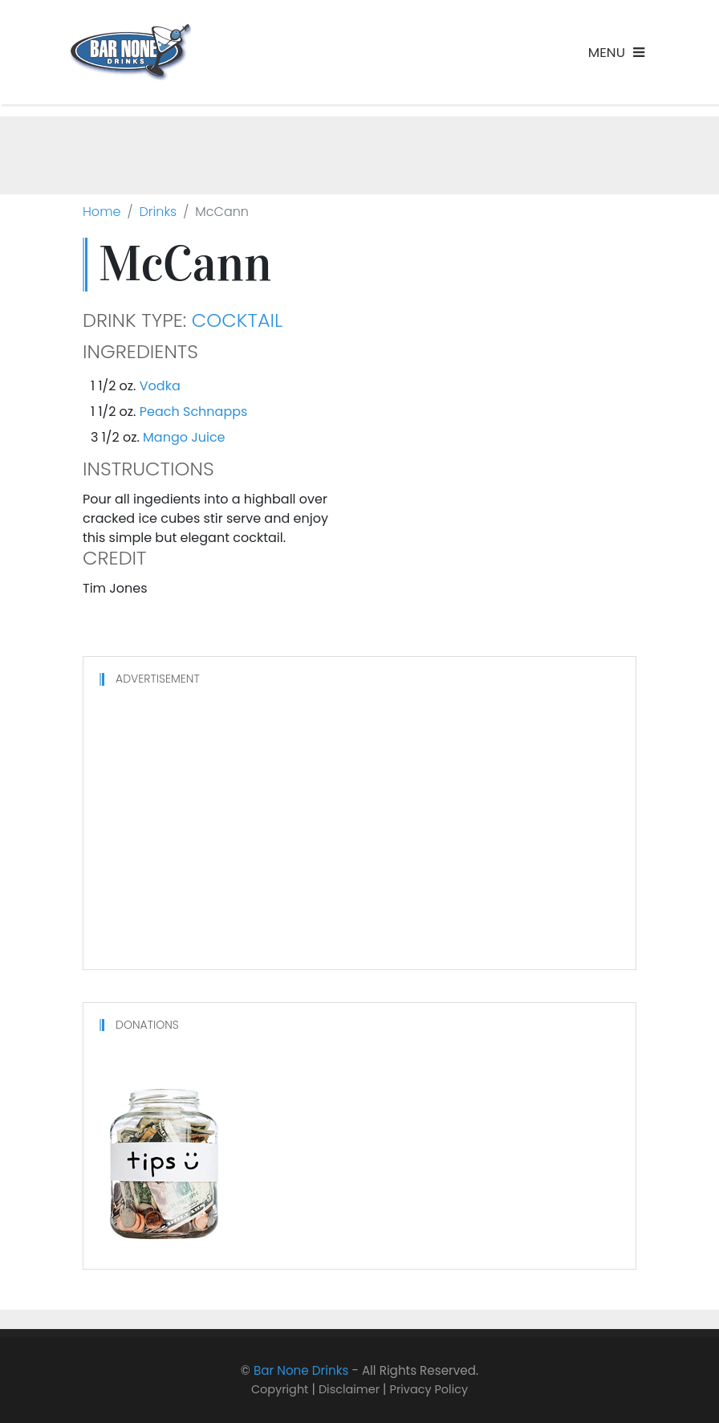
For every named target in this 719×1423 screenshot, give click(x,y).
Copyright (279, 1389)
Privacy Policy (429, 1389)
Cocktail (237, 320)
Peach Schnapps (194, 411)
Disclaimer (349, 1389)
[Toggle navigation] (616, 52)
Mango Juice (184, 437)
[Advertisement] (359, 152)
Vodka (160, 386)
